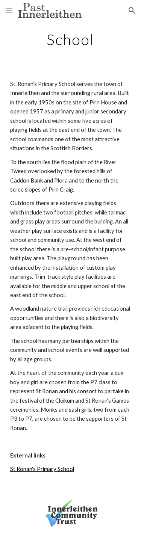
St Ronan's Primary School (42, 469)
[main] (70, 39)
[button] (9, 10)
